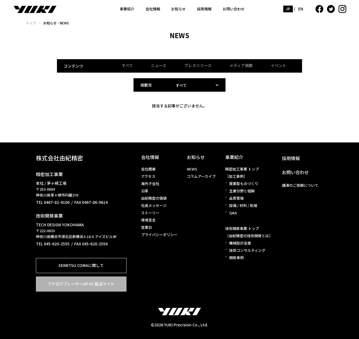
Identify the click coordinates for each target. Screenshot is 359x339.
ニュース (158, 65)
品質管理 (236, 198)
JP (288, 8)
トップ (31, 22)
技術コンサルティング (247, 250)
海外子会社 (150, 183)
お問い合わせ (234, 8)
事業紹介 (127, 8)
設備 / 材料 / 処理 (243, 205)
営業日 (146, 227)
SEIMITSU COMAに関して (81, 265)
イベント (278, 65)
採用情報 (204, 8)
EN (300, 8)
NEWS (192, 169)
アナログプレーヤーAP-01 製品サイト (81, 284)
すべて (127, 65)
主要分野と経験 (242, 190)
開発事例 (236, 257)
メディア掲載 (241, 65)
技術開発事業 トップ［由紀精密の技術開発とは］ (249, 232)
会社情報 (153, 8)
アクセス (148, 176)
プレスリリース (197, 65)
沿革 (144, 190)
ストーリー (150, 212)
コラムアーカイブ (201, 176)
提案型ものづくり (243, 183)
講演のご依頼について (300, 185)
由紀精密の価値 (154, 198)
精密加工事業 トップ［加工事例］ (242, 172)
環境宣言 (148, 220)
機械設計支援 (240, 243)
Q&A (233, 212)
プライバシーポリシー (159, 234)
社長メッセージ (154, 205)
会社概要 (148, 169)
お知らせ (178, 8)
